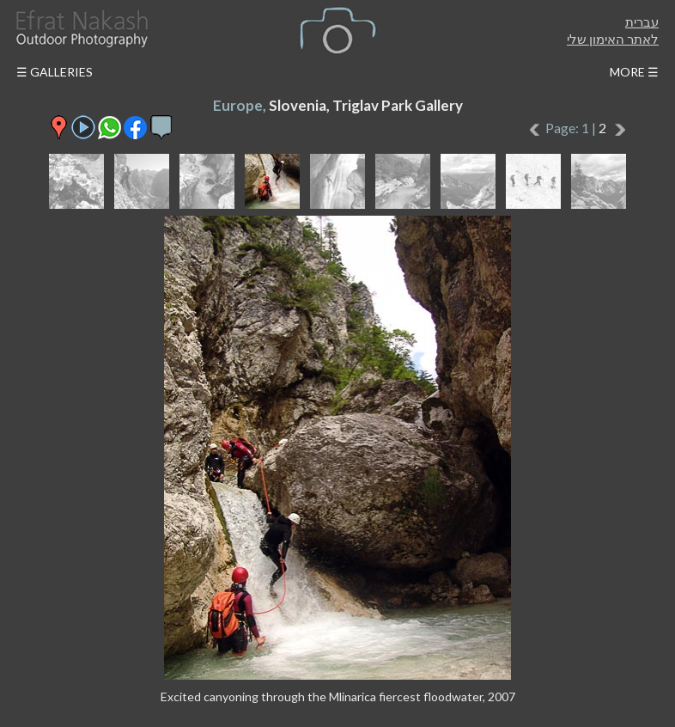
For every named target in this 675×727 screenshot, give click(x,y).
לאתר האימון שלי (613, 38)
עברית (642, 21)
